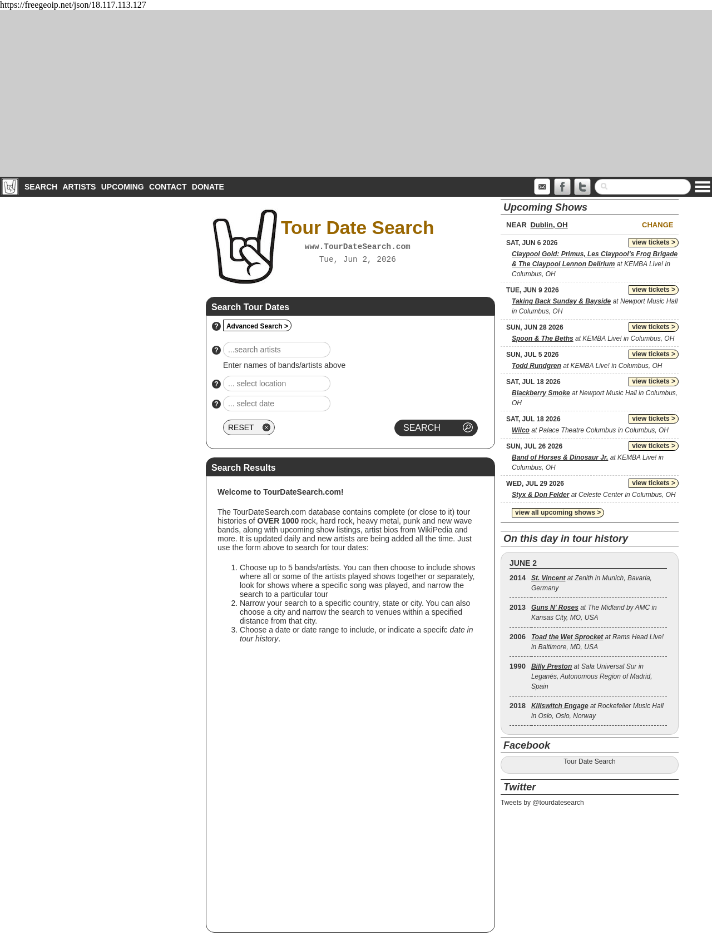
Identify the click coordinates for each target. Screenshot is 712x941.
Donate (208, 186)
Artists (79, 186)
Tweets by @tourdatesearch (542, 802)
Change (657, 225)
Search (40, 186)
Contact (167, 186)
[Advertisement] (356, 93)
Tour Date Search (589, 761)
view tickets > (653, 242)
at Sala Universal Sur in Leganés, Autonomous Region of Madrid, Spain (591, 676)
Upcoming (122, 186)
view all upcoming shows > (558, 512)
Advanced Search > (257, 326)
